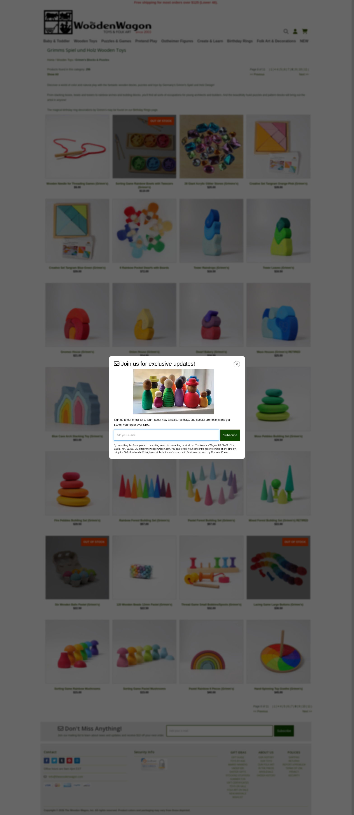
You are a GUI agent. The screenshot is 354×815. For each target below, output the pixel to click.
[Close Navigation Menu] (237, 364)
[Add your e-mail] (166, 435)
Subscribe (230, 435)
